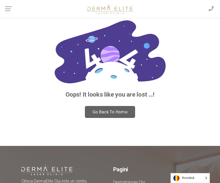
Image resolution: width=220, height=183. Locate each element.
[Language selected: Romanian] (190, 178)
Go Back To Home (110, 111)
